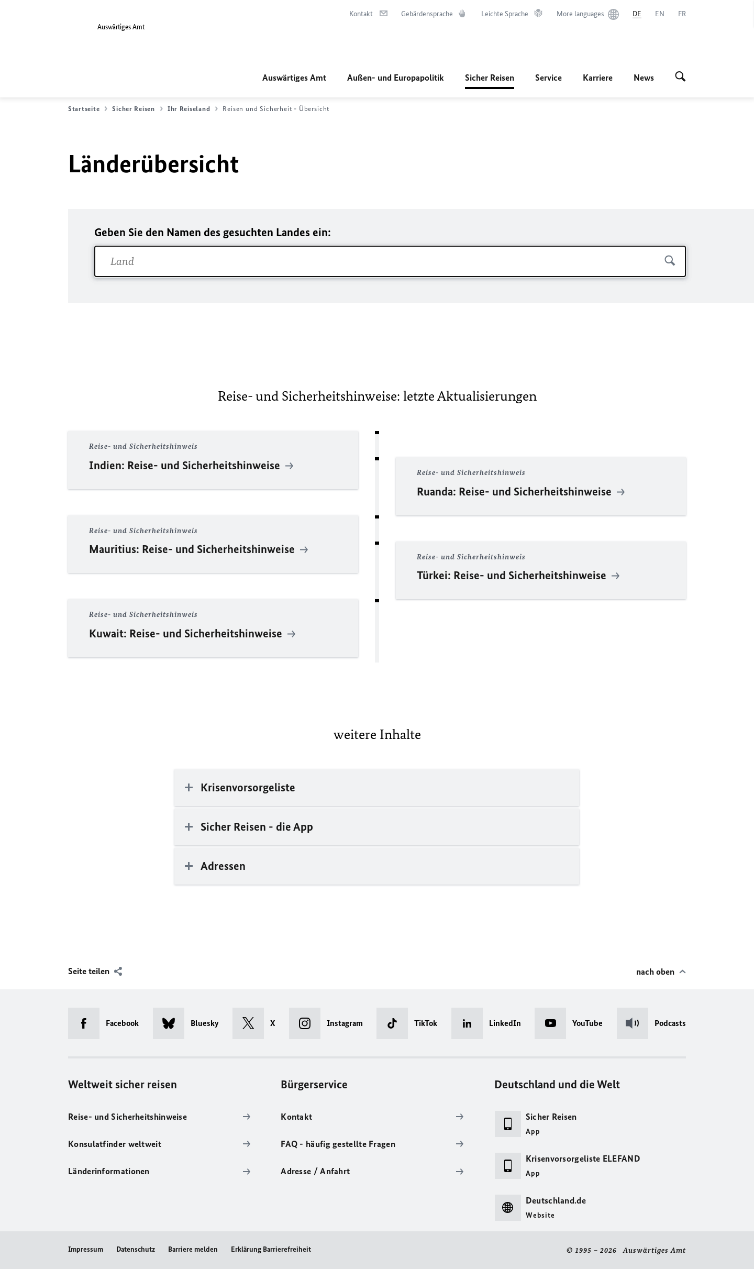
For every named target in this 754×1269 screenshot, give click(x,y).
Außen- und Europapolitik (395, 77)
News (644, 77)
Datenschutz (135, 1249)
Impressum (85, 1249)
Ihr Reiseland (193, 109)
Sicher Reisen (489, 77)
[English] (659, 14)
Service (548, 77)
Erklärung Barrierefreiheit (271, 1249)
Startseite (87, 109)
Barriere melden (193, 1249)
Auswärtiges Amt (294, 77)
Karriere (598, 77)
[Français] (682, 14)
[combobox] (390, 261)
